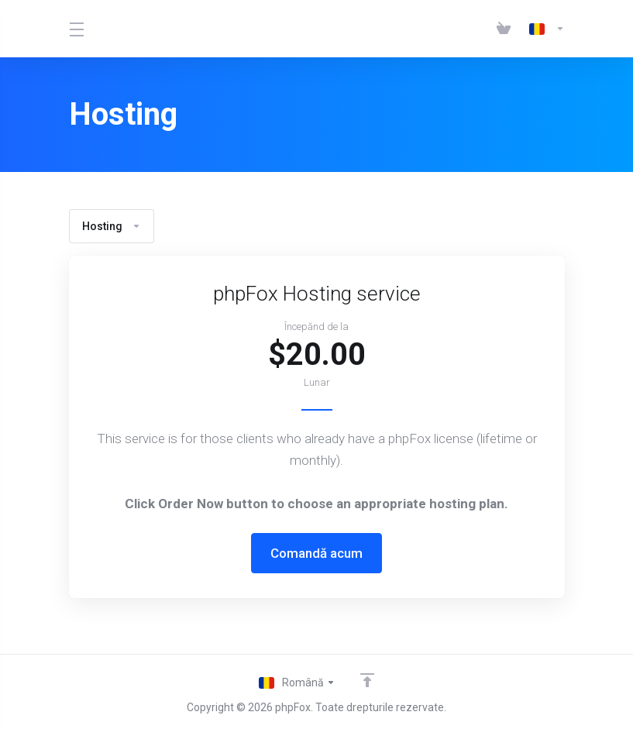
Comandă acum (316, 553)
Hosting (111, 226)
